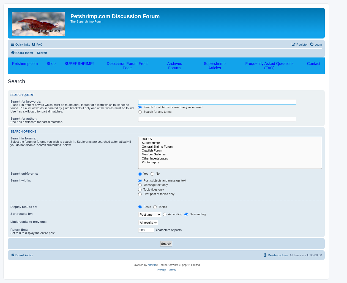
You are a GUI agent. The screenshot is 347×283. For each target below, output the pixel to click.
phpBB (152, 264)
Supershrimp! (230, 143)
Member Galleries (230, 154)
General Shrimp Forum (230, 147)
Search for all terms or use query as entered (170, 107)
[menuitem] (36, 44)
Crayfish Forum (230, 151)
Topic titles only (151, 189)
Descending (195, 214)
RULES (230, 139)
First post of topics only (156, 194)
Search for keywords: (25, 101)
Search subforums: (24, 173)
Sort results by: (21, 213)
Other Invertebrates (230, 159)
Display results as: (23, 206)
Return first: (19, 229)
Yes (143, 173)
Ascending (172, 214)
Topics (160, 206)
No (155, 173)
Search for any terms (154, 111)
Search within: (20, 180)
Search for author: (23, 118)
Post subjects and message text (162, 180)
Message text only (153, 184)
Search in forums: (23, 138)
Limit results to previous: (28, 221)
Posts (144, 206)
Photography (230, 162)
